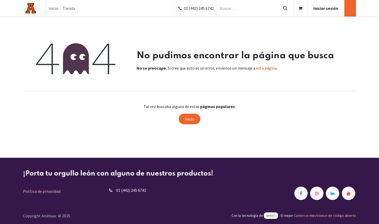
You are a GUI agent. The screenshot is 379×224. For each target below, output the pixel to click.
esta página (266, 68)
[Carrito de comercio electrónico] (300, 8)
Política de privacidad (41, 191)
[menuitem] (53, 8)
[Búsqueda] (285, 8)
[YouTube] (348, 193)
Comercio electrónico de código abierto (325, 215)
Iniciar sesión (325, 8)
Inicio (189, 119)
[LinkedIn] (332, 193)
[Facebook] (301, 193)
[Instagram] (316, 193)
